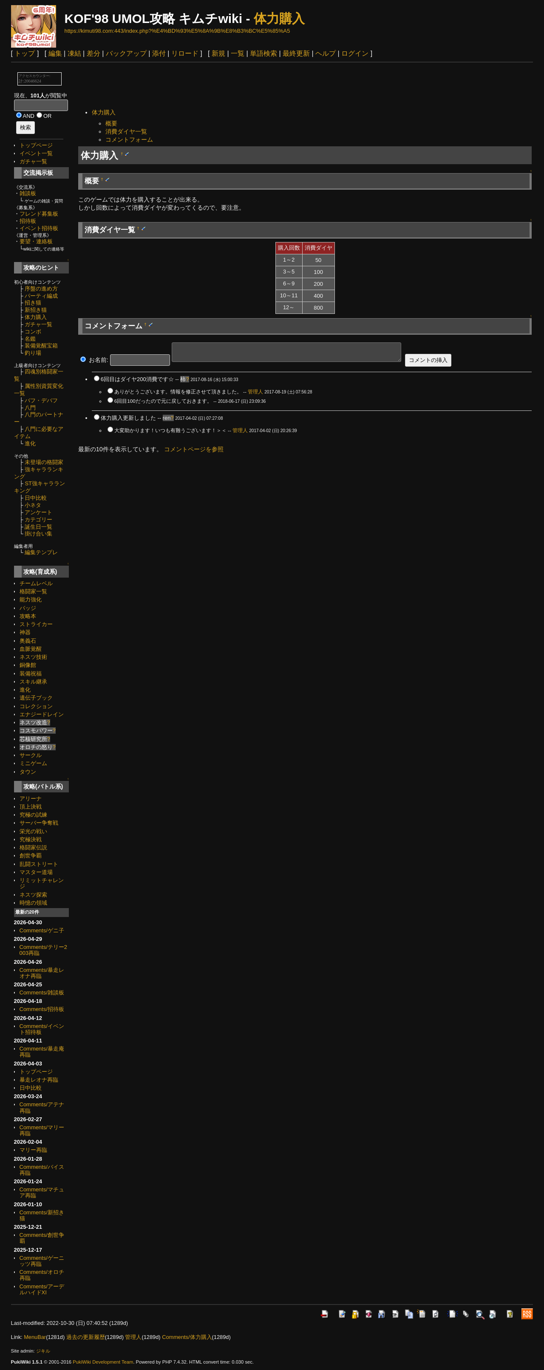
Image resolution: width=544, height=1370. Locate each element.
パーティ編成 (41, 296)
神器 (25, 632)
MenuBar (35, 1337)
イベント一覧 (36, 153)
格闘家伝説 (33, 847)
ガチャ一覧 (33, 161)
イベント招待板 (39, 228)
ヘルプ (325, 53)
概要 (111, 123)
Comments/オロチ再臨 (42, 1275)
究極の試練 (33, 815)
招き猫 (33, 302)
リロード (184, 53)
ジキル (43, 1350)
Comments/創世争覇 (42, 1238)
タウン (28, 772)
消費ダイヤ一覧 (126, 131)
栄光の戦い (33, 831)
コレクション (36, 706)
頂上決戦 (31, 806)
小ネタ (33, 505)
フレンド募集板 (39, 214)
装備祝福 (31, 673)
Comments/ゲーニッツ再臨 (42, 1261)
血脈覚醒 (31, 649)
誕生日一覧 (38, 527)
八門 (30, 407)
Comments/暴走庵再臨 (42, 1051)
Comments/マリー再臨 (42, 1130)
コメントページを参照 (194, 449)
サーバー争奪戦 (39, 823)
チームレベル (36, 583)
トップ (24, 53)
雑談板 (28, 193)
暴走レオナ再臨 (39, 1080)
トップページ (36, 145)
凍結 (74, 53)
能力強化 (31, 599)
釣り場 (33, 353)
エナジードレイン (42, 714)
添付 (159, 53)
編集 (55, 53)
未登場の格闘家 (44, 462)
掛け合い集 (38, 533)
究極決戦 (31, 839)
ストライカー (36, 624)
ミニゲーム (33, 763)
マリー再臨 (33, 1150)
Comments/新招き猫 (42, 1215)
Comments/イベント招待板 (42, 1029)
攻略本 (28, 616)
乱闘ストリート (39, 864)
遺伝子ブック (36, 698)
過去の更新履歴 (85, 1337)
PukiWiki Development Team (103, 1361)
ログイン (354, 53)
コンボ (33, 331)
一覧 (237, 53)
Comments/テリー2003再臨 (43, 950)
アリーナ (31, 798)
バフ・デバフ (41, 400)
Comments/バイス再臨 (42, 1170)
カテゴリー (38, 519)
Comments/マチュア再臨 (42, 1192)
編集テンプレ (41, 552)
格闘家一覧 (33, 591)
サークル (31, 755)
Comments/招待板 (42, 1009)
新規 (218, 53)
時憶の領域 (33, 903)
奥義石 (28, 641)
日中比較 (36, 498)
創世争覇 (31, 855)
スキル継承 (33, 681)
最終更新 (296, 53)
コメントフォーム (129, 139)
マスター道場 (36, 872)
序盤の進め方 (41, 288)
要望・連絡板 (36, 241)
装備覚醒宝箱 (41, 345)
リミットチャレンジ (42, 883)
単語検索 (263, 53)
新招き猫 (36, 310)
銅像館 (28, 665)
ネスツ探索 (33, 894)
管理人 (255, 391)
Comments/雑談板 (42, 992)
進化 (30, 443)
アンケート (38, 512)
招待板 (28, 221)
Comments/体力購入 (187, 1337)
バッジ (28, 608)
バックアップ (126, 53)
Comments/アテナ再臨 (42, 1107)
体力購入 (279, 18)
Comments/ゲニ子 (42, 930)
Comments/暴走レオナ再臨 (42, 973)
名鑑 (30, 339)
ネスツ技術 (33, 657)
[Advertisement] (233, 86)
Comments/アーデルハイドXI (42, 1289)
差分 (93, 53)
